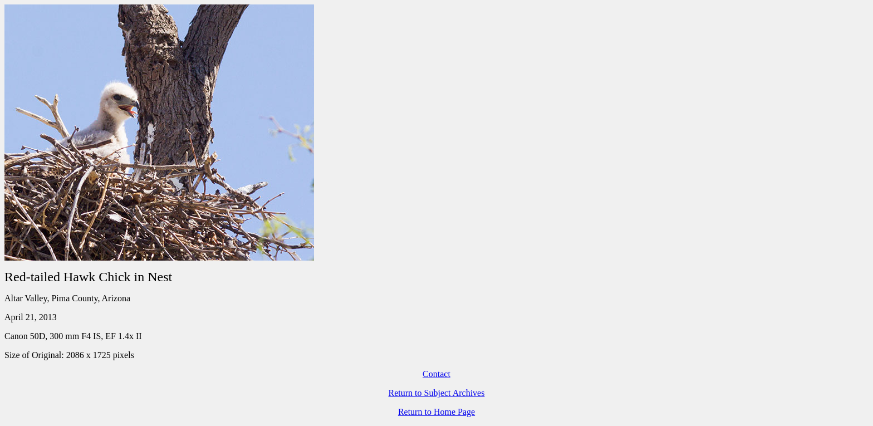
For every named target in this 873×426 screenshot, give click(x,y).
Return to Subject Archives (437, 393)
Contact (436, 374)
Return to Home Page (436, 412)
